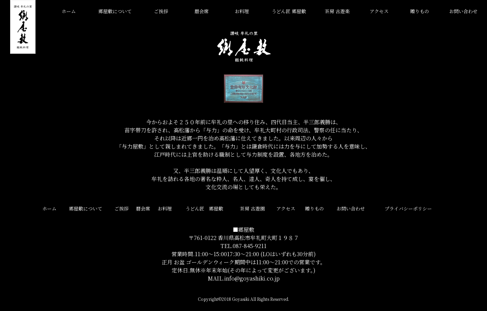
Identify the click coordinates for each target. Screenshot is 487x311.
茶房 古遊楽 (337, 11)
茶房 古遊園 (252, 208)
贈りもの (419, 11)
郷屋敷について (115, 11)
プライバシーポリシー (408, 208)
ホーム (69, 11)
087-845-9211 (249, 246)
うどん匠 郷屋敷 (289, 11)
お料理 (242, 11)
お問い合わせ (463, 11)
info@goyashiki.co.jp (252, 278)
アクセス (379, 11)
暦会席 (201, 11)
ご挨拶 (161, 11)
